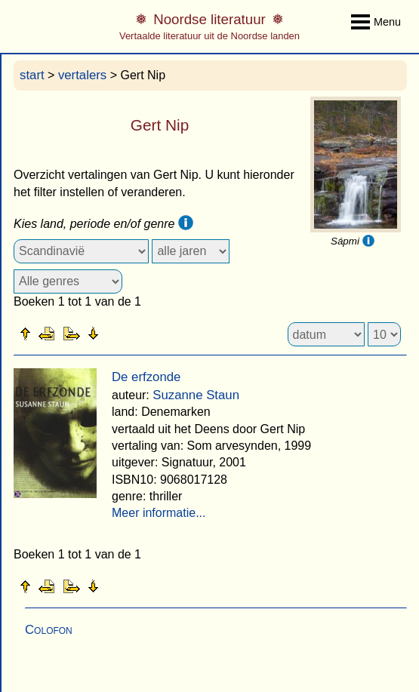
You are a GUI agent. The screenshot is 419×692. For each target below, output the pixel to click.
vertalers (82, 75)
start (32, 75)
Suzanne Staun (196, 395)
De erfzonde (146, 377)
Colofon (48, 630)
